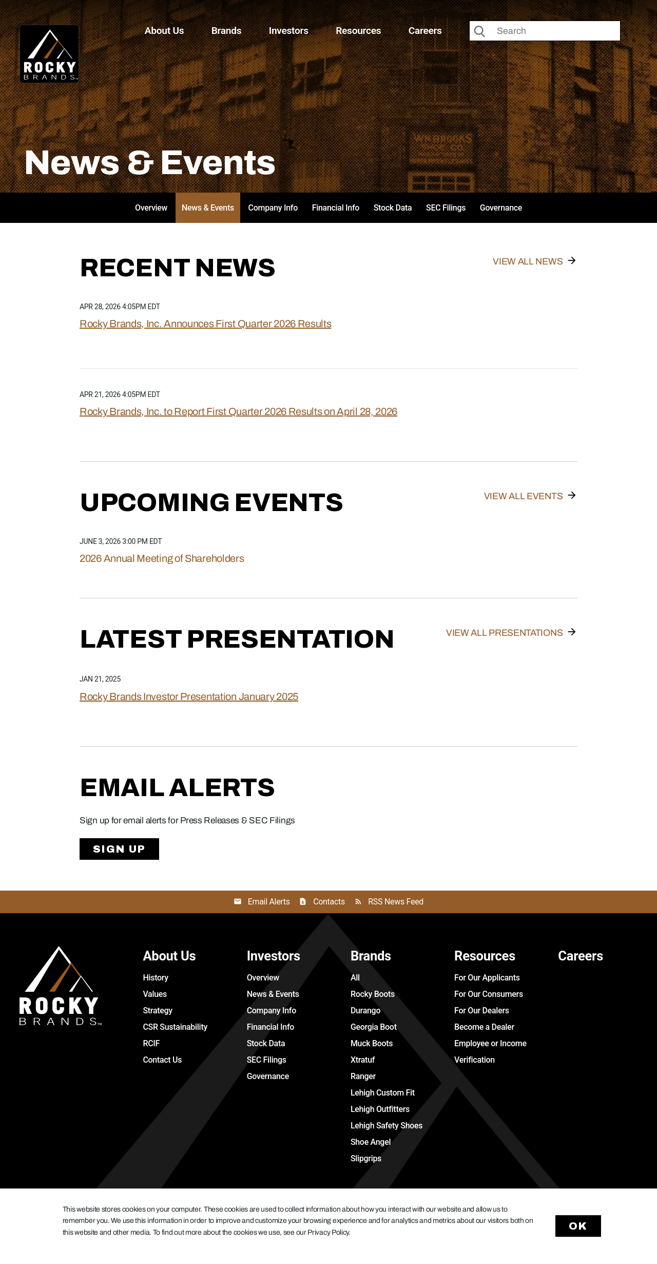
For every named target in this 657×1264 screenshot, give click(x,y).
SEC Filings (446, 208)
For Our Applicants (487, 978)
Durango (365, 1010)
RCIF (151, 1043)
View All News (528, 261)
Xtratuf (363, 1060)
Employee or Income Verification (490, 1052)
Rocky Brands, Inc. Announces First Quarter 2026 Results (206, 323)
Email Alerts (269, 902)
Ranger (363, 1076)
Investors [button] (288, 30)
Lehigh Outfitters (380, 1109)
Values (155, 994)
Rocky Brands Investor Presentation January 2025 (189, 696)
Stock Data (393, 208)
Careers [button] (425, 30)
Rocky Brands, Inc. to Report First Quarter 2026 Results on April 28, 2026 (238, 411)
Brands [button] (226, 30)
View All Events (523, 496)
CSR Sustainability (175, 1027)
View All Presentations (504, 633)
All (355, 978)
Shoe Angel (371, 1142)
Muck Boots (372, 1043)
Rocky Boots (373, 994)
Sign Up (119, 849)
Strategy (157, 1010)
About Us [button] (164, 30)
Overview (151, 208)
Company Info (273, 208)
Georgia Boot (374, 1027)
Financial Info (335, 208)
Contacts (329, 902)
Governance (501, 208)
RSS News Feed (395, 902)
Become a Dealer (484, 1027)
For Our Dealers (481, 1010)
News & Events (208, 208)
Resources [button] (358, 30)
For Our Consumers (488, 994)
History (155, 978)
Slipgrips (366, 1158)
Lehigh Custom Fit (383, 1093)
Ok (578, 1226)
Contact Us (162, 1060)
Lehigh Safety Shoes (386, 1125)
